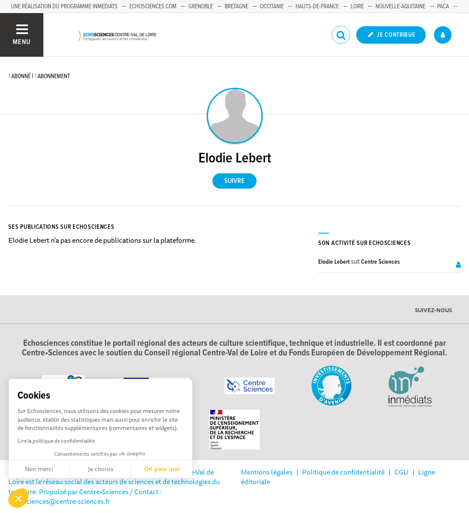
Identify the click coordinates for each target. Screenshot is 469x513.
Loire (357, 6)
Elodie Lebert (334, 262)
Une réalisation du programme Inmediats (64, 6)
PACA (443, 6)
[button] (18, 498)
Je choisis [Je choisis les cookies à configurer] (100, 469)
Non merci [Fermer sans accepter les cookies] (39, 469)
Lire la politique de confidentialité (56, 441)
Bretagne (236, 6)
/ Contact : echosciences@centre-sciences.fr (85, 496)
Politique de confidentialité (343, 472)
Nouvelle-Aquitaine (400, 6)
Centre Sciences (380, 262)
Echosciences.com (153, 6)
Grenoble (200, 6)
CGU (401, 472)
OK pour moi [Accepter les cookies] (162, 469)
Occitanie (272, 6)
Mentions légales (266, 472)
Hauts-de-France (317, 6)
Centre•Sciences (104, 491)
